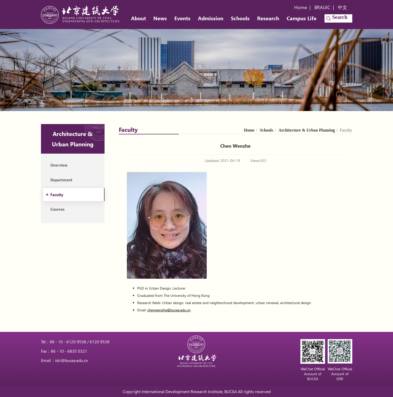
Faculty (56, 194)
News (160, 18)
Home (300, 7)
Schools (240, 18)
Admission (210, 18)
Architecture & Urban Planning (306, 130)
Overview (58, 165)
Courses (57, 209)
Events (182, 18)
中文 (342, 7)
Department (61, 179)
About (138, 18)
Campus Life (301, 18)
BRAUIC (322, 7)
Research (268, 18)
